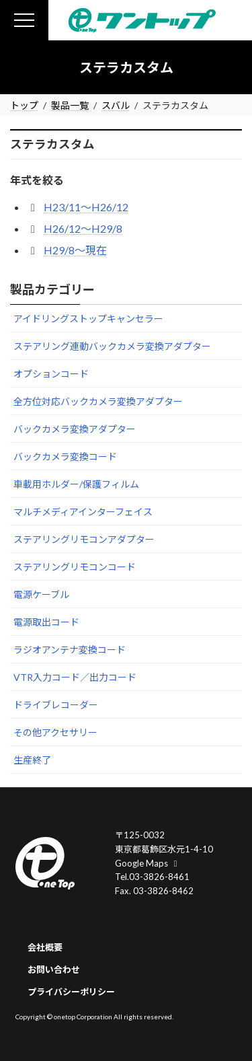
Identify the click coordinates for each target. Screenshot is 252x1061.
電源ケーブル (41, 594)
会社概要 (45, 947)
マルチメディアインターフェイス (83, 511)
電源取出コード (46, 622)
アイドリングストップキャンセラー (88, 318)
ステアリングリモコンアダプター (84, 539)
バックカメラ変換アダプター (74, 429)
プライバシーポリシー (71, 991)
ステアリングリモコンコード (74, 567)
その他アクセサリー (55, 732)
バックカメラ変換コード (65, 456)
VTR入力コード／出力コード (74, 677)
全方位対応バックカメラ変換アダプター (98, 401)
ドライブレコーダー (55, 704)
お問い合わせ (54, 968)
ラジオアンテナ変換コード (69, 649)
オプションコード (51, 373)
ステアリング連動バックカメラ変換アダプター (112, 346)
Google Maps (148, 862)
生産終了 (32, 760)
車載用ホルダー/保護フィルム (76, 484)
